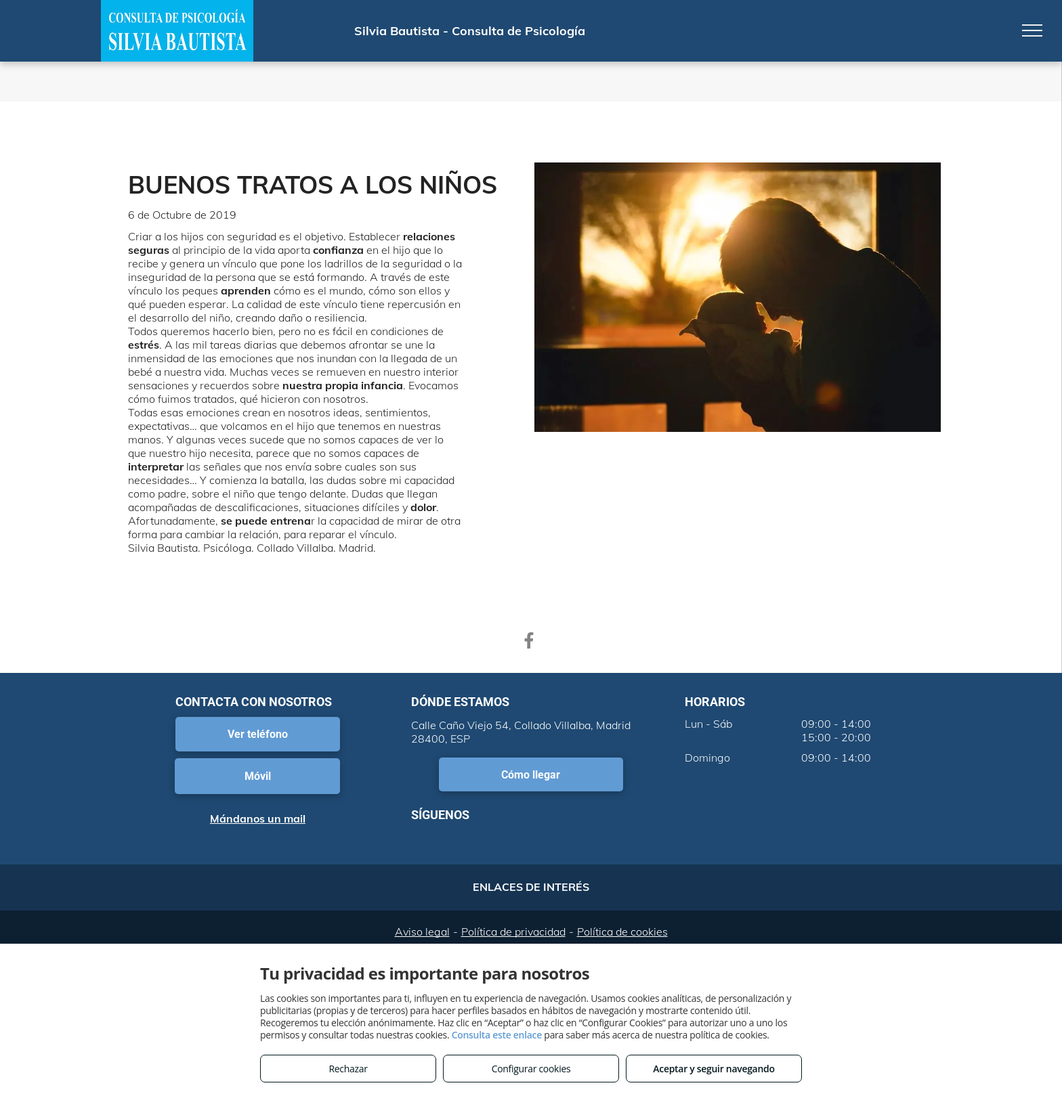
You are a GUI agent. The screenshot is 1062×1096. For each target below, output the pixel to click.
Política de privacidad (513, 931)
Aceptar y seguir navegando (713, 1068)
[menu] (1032, 30)
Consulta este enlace (497, 1034)
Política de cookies (622, 931)
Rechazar (347, 1068)
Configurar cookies (531, 1068)
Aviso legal (422, 931)
